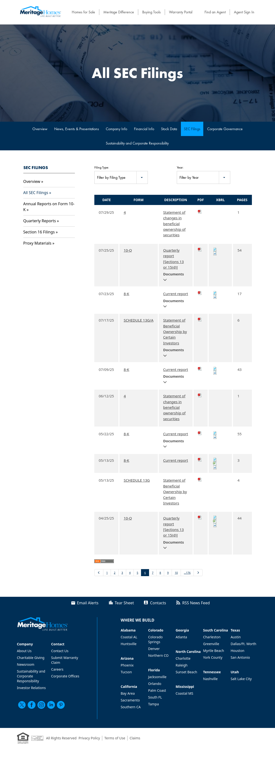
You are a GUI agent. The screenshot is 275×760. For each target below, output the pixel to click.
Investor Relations (31, 687)
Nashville (210, 678)
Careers (57, 669)
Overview (39, 128)
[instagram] (41, 705)
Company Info (116, 128)
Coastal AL (129, 637)
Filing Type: (101, 167)
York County (212, 657)
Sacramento (130, 700)
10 (176, 572)
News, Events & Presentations (76, 128)
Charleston (212, 637)
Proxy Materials (37, 243)
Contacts (158, 603)
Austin (236, 637)
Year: (180, 167)
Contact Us (59, 651)
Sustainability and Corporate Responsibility (137, 143)
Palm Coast (157, 690)
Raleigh (181, 665)
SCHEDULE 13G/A (138, 320)
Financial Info (144, 128)
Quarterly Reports (39, 220)
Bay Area (128, 693)
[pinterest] (61, 705)
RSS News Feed (196, 603)
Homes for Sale (83, 12)
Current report (175, 293)
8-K (126, 293)
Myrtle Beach (213, 650)
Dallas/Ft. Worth (243, 643)
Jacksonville (157, 677)
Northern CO (158, 655)
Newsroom (26, 664)
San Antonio (240, 657)
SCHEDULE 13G (137, 480)
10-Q (128, 250)
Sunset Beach (186, 672)
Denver (154, 648)
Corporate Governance (225, 128)
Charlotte (183, 658)
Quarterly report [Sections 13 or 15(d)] (173, 259)
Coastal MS (184, 693)
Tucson (126, 672)
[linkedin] (51, 705)
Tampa (153, 704)
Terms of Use (114, 738)
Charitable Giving (30, 657)
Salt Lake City (241, 678)
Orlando (154, 683)
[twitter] (22, 705)
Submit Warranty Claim (64, 660)
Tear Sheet (124, 603)
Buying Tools (151, 12)
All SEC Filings (35, 192)
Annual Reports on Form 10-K (49, 207)
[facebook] (31, 705)
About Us (24, 651)
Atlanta (181, 637)
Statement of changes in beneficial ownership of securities (174, 224)
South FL (155, 697)
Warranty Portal (180, 12)
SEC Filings (192, 128)
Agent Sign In (244, 12)
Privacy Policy (89, 738)
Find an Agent (215, 12)
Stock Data (169, 128)
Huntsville (128, 643)
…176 (187, 572)
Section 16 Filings (39, 232)
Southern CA (131, 707)
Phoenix (127, 665)
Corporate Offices (65, 676)
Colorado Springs (155, 639)
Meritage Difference (118, 12)
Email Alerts (87, 603)
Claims (135, 738)
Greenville (211, 643)
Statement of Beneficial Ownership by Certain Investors (175, 331)
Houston (237, 650)
